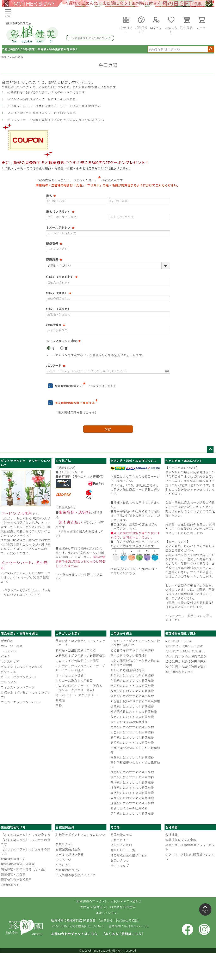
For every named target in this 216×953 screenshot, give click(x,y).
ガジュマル (8, 672)
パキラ (5, 656)
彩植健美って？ (11, 885)
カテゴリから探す (68, 633)
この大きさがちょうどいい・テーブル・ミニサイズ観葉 (80, 668)
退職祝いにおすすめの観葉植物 (132, 803)
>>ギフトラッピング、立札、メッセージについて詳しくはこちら (26, 592)
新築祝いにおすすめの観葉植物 (132, 675)
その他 (115, 827)
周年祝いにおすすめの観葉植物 (132, 813)
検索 (211, 49)
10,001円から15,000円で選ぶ (185, 656)
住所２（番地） (59, 293)
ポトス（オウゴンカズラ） (19, 677)
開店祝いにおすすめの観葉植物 (132, 732)
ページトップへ (210, 449)
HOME (5, 57)
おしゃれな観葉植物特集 (128, 670)
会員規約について (68, 870)
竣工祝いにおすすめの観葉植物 (132, 777)
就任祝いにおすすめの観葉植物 (132, 787)
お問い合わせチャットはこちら (74, 933)
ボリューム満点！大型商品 (74, 680)
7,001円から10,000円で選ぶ (185, 651)
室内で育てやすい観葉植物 (129, 655)
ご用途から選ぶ (121, 633)
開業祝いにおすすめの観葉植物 (132, 727)
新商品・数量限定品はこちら (76, 650)
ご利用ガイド (120, 840)
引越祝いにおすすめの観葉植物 (132, 680)
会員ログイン (65, 844)
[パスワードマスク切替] (167, 371)
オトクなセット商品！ (71, 675)
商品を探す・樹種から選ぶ (19, 633)
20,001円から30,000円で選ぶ (185, 666)
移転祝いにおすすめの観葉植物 (132, 757)
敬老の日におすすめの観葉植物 (132, 717)
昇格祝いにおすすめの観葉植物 (132, 793)
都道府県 (54, 259)
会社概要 (171, 827)
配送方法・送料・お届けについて (134, 461)
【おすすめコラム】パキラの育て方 (25, 834)
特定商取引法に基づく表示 (129, 855)
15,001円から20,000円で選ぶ (185, 661)
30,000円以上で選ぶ (179, 672)
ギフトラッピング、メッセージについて (25, 463)
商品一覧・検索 (12, 646)
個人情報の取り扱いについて (76, 875)
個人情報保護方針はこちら (76, 412)
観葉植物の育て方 (13, 859)
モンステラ (8, 651)
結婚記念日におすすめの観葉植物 (134, 711)
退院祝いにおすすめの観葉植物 (132, 706)
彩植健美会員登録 (68, 849)
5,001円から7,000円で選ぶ (184, 646)
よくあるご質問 (121, 845)
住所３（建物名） (58, 309)
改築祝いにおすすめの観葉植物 (132, 691)
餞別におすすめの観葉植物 (129, 808)
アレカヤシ (8, 682)
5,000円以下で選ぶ (178, 641)
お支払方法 (63, 461)
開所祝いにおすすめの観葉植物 (132, 737)
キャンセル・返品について (184, 461)
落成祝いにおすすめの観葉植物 (132, 782)
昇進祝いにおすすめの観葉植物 (132, 798)
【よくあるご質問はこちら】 (123, 933)
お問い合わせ (120, 860)
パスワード (55, 365)
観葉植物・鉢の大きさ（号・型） (24, 869)
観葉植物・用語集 (13, 874)
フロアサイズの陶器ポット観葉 (77, 660)
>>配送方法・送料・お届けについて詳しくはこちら (134, 571)
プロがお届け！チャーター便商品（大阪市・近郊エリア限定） (79, 688)
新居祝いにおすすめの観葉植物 (132, 686)
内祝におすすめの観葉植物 (129, 722)
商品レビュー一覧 (123, 850)
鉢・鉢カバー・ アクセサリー (76, 695)
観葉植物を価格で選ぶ (180, 633)
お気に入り (63, 865)
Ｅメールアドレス (60, 227)
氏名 (51, 195)
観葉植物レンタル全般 (180, 840)
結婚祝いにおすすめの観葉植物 (132, 696)
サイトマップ (120, 866)
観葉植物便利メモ (13, 827)
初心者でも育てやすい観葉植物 (132, 650)
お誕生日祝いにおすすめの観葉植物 (135, 701)
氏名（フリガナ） (60, 211)
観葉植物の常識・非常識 (18, 864)
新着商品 (7, 641)
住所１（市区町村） (62, 277)
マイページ (63, 860)
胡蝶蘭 (60, 700)
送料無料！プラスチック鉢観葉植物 (80, 655)
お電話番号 (55, 325)
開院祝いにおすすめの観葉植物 (132, 742)
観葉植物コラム (121, 834)
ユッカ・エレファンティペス (21, 702)
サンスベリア (10, 661)
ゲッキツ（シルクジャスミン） (22, 666)
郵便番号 (54, 243)
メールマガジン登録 (70, 854)
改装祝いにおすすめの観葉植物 (132, 772)
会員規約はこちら (101, 386)
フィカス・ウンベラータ (18, 687)
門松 (59, 705)
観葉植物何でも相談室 (16, 879)
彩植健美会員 (65, 827)
